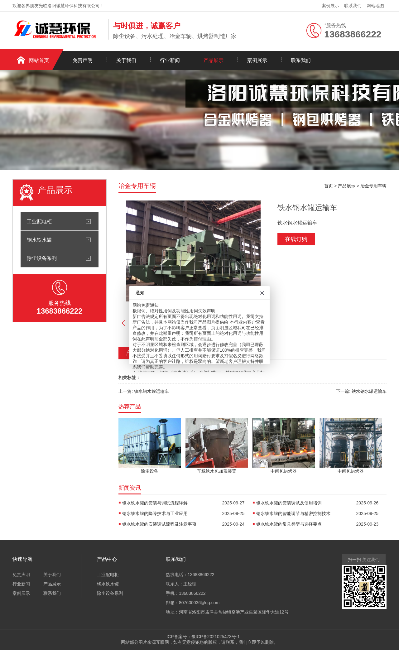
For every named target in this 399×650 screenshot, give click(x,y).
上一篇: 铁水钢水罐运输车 (143, 391)
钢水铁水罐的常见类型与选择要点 (289, 524)
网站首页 (39, 60)
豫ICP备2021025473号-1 (215, 636)
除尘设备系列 (42, 258)
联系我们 (353, 5)
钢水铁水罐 (39, 240)
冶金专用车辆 (373, 185)
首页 (328, 185)
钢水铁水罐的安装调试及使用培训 (289, 502)
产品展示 (214, 60)
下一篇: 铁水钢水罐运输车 (361, 391)
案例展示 (330, 5)
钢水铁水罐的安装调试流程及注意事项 (159, 524)
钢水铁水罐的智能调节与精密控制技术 (293, 513)
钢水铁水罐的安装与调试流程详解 (155, 502)
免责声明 (83, 60)
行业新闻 (170, 60)
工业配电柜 (39, 221)
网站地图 (375, 5)
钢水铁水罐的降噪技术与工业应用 (155, 513)
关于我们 (126, 60)
